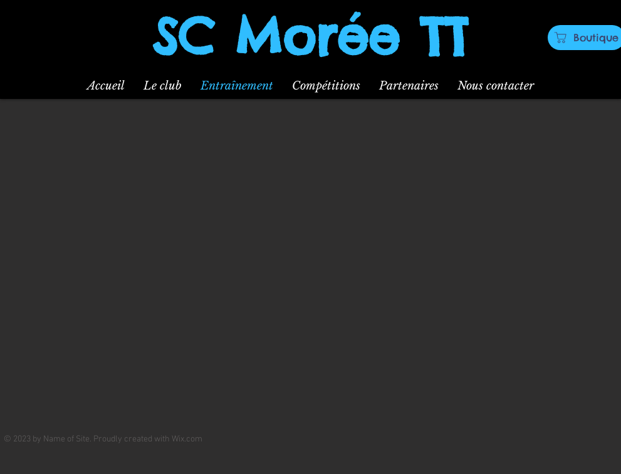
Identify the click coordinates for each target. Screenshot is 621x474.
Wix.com (187, 439)
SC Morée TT (310, 36)
